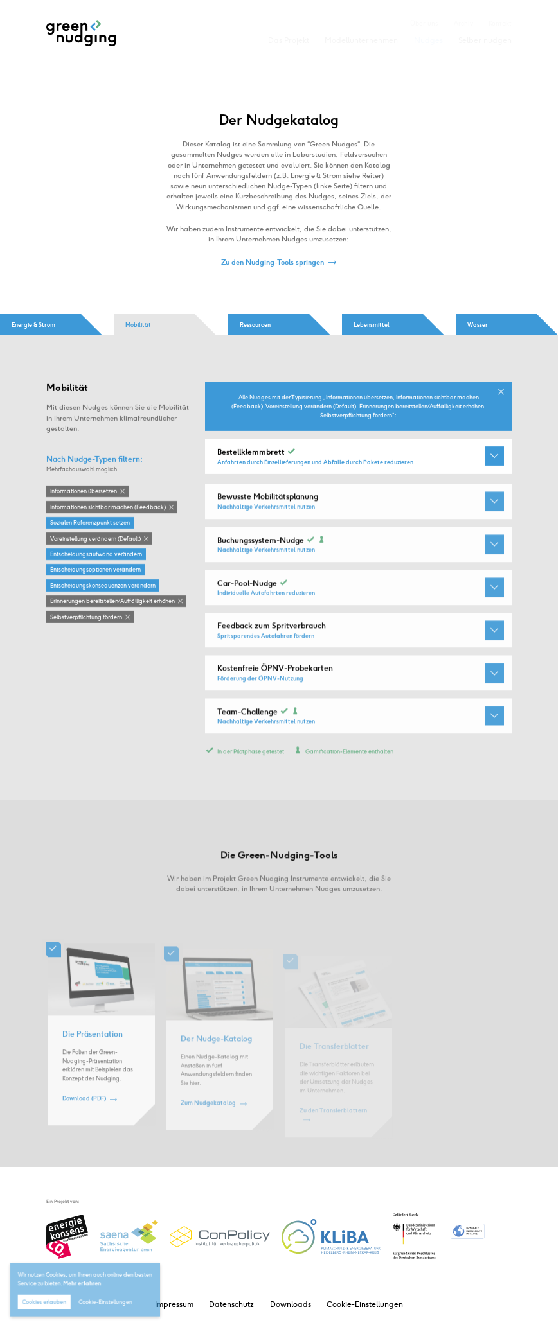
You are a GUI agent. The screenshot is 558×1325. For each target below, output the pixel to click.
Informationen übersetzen (83, 491)
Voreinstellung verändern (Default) (95, 538)
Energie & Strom (33, 324)
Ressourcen (255, 324)
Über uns (424, 23)
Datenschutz (231, 1304)
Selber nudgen (485, 40)
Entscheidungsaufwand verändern (96, 554)
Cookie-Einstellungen (365, 1304)
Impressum (174, 1304)
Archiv (463, 23)
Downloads (290, 1304)
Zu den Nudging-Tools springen (272, 262)
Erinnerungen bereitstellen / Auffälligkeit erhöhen (112, 601)
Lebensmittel (372, 324)
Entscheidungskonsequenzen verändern (103, 586)
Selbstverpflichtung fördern (86, 616)
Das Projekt (288, 40)
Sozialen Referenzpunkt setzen (90, 523)
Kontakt (500, 23)
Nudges (428, 40)
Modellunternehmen (361, 40)
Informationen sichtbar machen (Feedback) (108, 507)
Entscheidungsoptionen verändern (95, 570)
